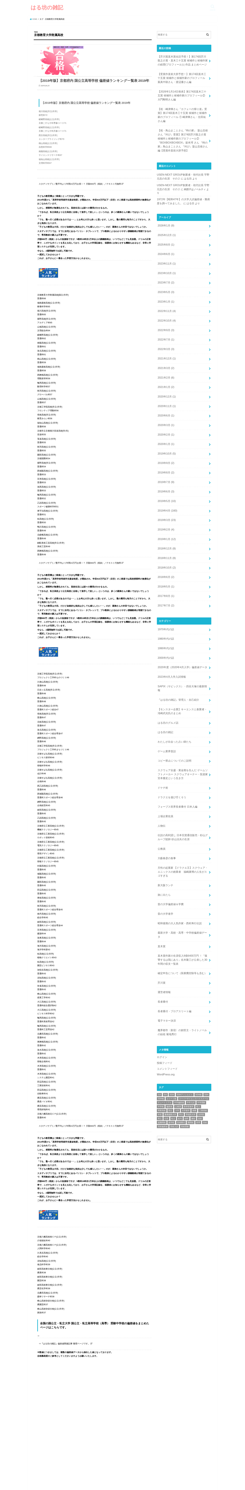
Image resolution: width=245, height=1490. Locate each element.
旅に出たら (164, 806)
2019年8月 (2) (165, 428)
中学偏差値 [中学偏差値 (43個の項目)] (179, 995)
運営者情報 (164, 891)
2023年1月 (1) (165, 273)
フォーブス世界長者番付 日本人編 (176, 727)
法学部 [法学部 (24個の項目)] (201, 1007)
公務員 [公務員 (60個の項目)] (178, 999)
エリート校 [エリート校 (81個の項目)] (171, 991)
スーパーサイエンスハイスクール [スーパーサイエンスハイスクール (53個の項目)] (193, 991)
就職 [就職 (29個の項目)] (194, 1003)
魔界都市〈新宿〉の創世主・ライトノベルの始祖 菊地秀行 (182, 927)
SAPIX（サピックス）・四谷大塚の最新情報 (182, 622)
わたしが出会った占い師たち (173, 668)
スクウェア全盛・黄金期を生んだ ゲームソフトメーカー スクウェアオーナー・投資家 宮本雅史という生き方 (182, 698)
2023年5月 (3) (165, 265)
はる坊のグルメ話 (167, 651)
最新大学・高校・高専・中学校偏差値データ (182, 841)
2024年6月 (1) (165, 231)
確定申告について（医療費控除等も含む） (181, 873)
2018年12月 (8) (166, 496)
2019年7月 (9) (165, 436)
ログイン (162, 951)
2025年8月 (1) (165, 222)
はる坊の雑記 (47, 7)
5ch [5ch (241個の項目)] (165, 987)
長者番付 (162, 899)
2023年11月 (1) (166, 239)
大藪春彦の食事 (166, 773)
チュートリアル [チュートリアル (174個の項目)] (164, 995)
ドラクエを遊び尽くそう (171, 718)
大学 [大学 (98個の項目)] (177, 1003)
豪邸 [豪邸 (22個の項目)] (193, 1011)
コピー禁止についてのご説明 (173, 686)
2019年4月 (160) (166, 462)
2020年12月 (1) (166, 359)
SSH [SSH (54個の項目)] (206, 987)
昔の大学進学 (165, 823)
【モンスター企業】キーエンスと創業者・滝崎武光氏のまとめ (182, 641)
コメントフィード (166, 961)
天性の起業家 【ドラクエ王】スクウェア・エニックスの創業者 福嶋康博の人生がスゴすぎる (182, 786)
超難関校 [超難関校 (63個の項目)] (162, 1015)
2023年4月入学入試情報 (171, 613)
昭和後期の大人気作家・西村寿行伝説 (178, 832)
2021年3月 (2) (165, 334)
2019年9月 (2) (165, 419)
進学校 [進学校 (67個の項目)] (171, 1015)
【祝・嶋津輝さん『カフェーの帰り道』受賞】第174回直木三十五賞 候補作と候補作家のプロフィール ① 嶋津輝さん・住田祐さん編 (182, 107)
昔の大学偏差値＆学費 (170, 815)
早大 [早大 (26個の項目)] (181, 1007)
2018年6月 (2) (165, 522)
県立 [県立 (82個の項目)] (160, 1011)
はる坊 (181, 164)
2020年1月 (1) (165, 402)
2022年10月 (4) (166, 291)
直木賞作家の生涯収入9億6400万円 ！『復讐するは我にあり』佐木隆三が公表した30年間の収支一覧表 (182, 861)
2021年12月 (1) (166, 325)
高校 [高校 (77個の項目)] (205, 1015)
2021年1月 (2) (165, 351)
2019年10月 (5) (166, 411)
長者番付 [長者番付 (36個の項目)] (181, 1015)
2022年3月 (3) (165, 316)
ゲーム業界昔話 (166, 677)
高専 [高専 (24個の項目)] (198, 1015)
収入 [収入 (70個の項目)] (198, 999)
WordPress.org (165, 967)
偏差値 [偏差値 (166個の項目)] (169, 999)
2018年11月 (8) (166, 505)
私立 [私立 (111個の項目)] (173, 1011)
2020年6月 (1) (165, 376)
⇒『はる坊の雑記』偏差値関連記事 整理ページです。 (64, 1353)
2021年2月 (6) (165, 342)
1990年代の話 (165, 588)
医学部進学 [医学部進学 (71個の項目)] (188, 999)
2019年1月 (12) (166, 488)
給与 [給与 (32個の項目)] (180, 1011)
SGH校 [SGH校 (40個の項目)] (198, 987)
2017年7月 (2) (165, 548)
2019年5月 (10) (166, 453)
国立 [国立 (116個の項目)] (170, 1003)
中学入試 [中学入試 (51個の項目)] (191, 995)
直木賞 (161, 849)
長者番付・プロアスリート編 (173, 908)
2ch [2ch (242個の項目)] (159, 987)
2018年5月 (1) (165, 530)
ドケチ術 (162, 710)
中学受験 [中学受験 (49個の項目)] (201, 995)
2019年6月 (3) (165, 445)
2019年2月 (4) (165, 479)
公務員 (161, 765)
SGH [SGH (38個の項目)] (172, 987)
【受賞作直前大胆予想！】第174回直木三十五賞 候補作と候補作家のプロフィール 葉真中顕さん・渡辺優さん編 (183, 75)
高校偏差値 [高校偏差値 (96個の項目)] (163, 1019)
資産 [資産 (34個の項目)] (200, 1011)
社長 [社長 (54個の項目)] (166, 1011)
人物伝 (161, 744)
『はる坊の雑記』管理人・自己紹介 (177, 630)
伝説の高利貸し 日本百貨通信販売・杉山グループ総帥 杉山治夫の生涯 (182, 755)
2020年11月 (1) (166, 368)
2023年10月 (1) (166, 248)
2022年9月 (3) (165, 299)
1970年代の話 (165, 571)
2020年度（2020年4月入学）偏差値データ (181, 605)
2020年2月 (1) (165, 393)
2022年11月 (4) (166, 282)
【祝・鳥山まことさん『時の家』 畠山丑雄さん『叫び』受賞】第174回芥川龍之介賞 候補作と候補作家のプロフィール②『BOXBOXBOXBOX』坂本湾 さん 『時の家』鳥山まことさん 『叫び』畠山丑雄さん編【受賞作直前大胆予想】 (183, 128)
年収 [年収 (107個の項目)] (160, 1007)
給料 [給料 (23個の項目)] (186, 1011)
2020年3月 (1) (165, 385)
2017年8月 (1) (165, 539)
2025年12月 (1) (166, 214)
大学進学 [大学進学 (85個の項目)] (186, 1003)
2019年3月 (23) (166, 471)
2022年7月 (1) (165, 308)
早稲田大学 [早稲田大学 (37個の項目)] (190, 1007)
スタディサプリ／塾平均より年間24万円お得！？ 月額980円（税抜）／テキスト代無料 (80, 194)
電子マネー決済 (166, 916)
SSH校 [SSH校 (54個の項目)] (161, 991)
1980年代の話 (165, 579)
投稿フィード (164, 956)
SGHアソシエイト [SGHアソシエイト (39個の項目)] (185, 987)
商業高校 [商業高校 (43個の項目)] (162, 1003)
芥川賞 (161, 882)
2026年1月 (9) (165, 205)
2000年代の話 (165, 596)
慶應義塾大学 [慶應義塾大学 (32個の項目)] (170, 1007)
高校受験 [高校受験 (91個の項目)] (185, 1019)
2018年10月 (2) (166, 513)
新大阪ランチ (165, 798)
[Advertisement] (184, 1064)
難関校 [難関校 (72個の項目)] (190, 1015)
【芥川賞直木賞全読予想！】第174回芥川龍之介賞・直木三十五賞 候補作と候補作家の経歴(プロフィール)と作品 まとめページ (183, 59)
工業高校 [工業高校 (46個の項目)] (203, 1003)
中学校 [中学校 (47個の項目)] (161, 999)
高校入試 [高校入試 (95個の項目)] (174, 1019)
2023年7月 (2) (165, 256)
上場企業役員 (165, 735)
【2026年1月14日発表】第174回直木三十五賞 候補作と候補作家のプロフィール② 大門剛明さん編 (182, 91)
